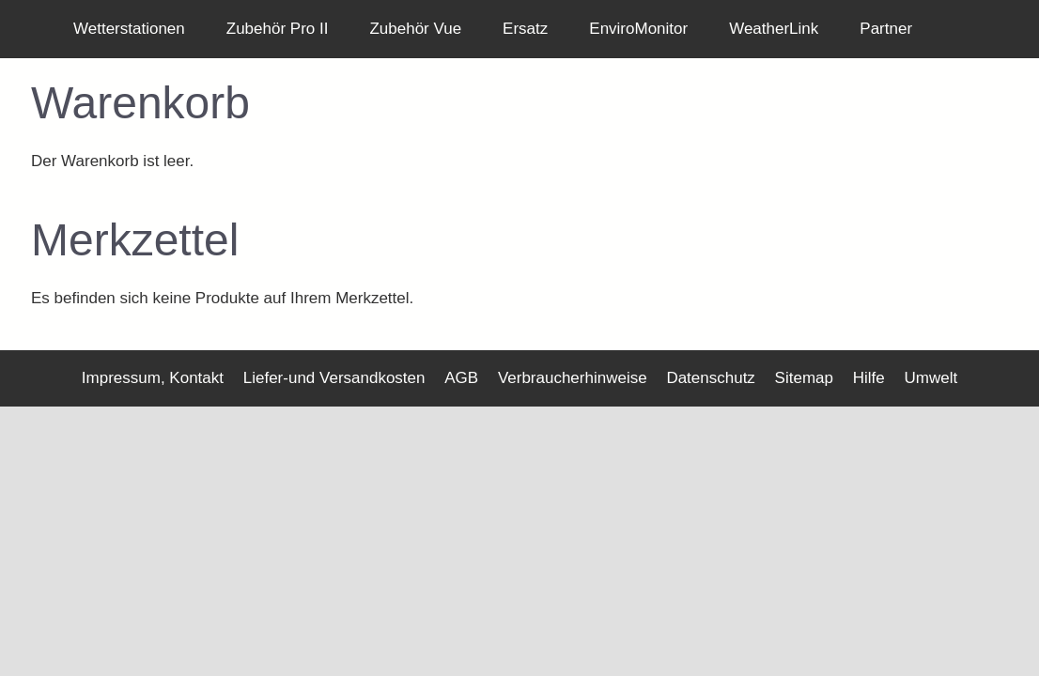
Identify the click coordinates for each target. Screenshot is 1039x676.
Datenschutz (710, 378)
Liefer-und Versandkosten (334, 378)
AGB (461, 378)
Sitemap (804, 378)
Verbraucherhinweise (572, 378)
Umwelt (930, 378)
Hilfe (869, 378)
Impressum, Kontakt (153, 378)
